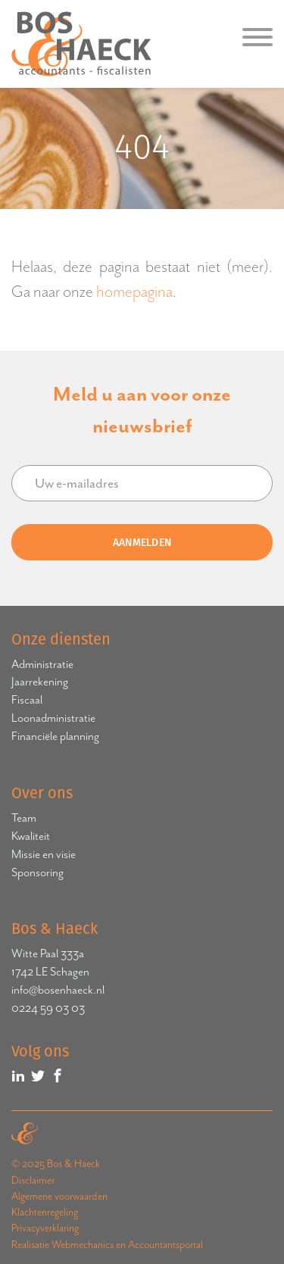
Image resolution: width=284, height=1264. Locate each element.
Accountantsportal (165, 1244)
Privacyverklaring (45, 1228)
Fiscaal (26, 699)
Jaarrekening (39, 681)
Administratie (42, 664)
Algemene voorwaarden (59, 1196)
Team (23, 818)
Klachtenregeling (44, 1212)
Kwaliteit (30, 836)
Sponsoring (37, 872)
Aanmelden (142, 542)
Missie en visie (43, 854)
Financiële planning (55, 736)
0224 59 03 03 (48, 1008)
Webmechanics (82, 1244)
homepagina (134, 291)
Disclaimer (33, 1180)
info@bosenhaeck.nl (58, 989)
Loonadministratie (53, 718)
